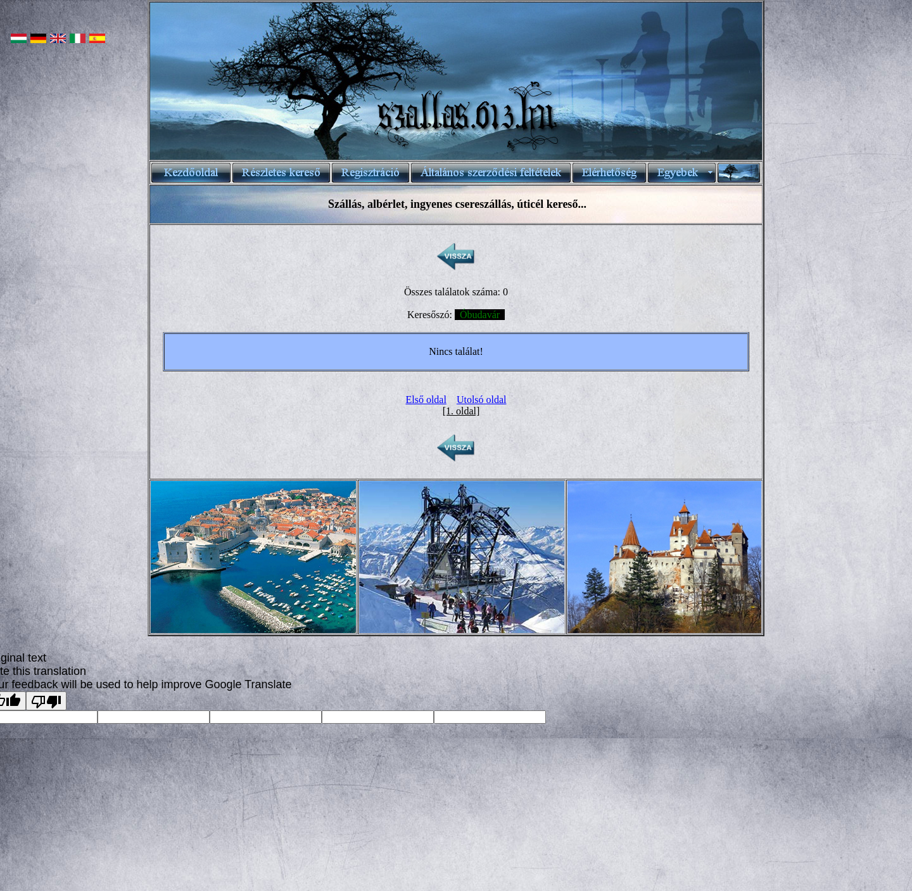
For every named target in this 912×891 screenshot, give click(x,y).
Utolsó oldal (482, 399)
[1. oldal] (461, 411)
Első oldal (425, 399)
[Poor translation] (46, 700)
